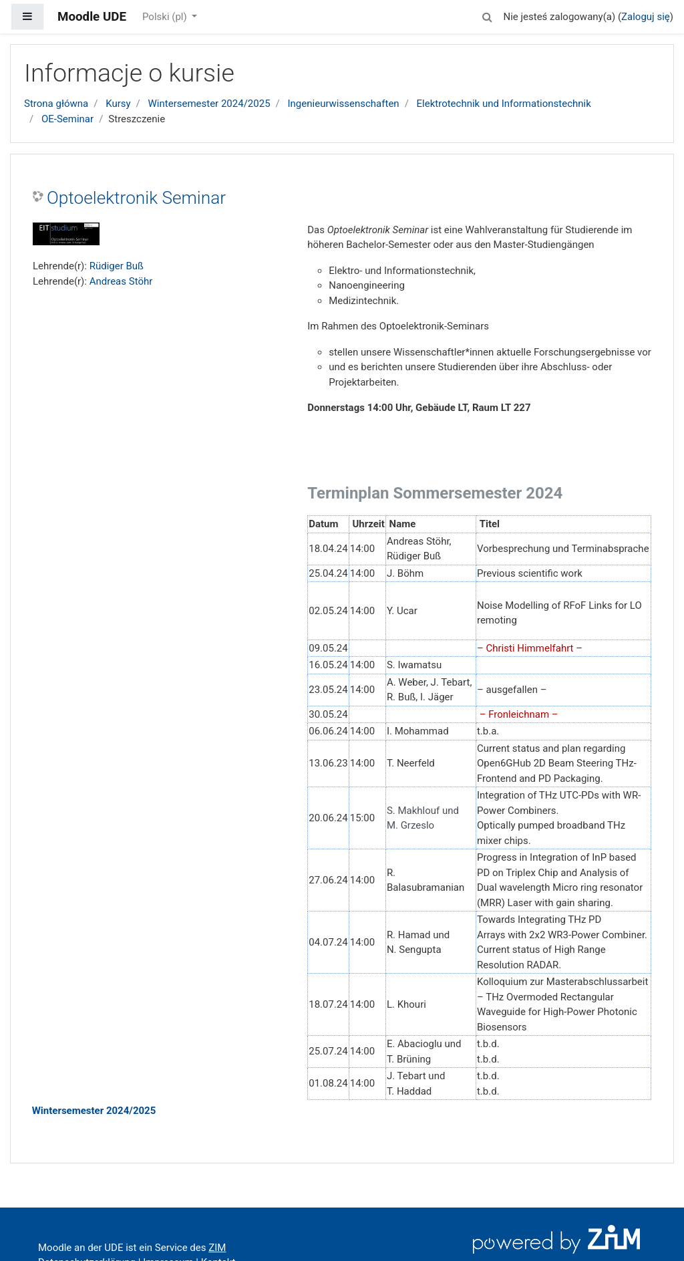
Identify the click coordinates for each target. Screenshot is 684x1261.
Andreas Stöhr (121, 281)
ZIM (217, 1248)
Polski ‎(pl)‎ (165, 17)
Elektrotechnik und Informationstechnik (504, 104)
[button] (487, 15)
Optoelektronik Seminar (136, 198)
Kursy (118, 104)
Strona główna (56, 104)
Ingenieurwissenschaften (343, 104)
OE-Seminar (67, 119)
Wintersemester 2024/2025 (209, 104)
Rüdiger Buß (117, 266)
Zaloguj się (645, 17)
